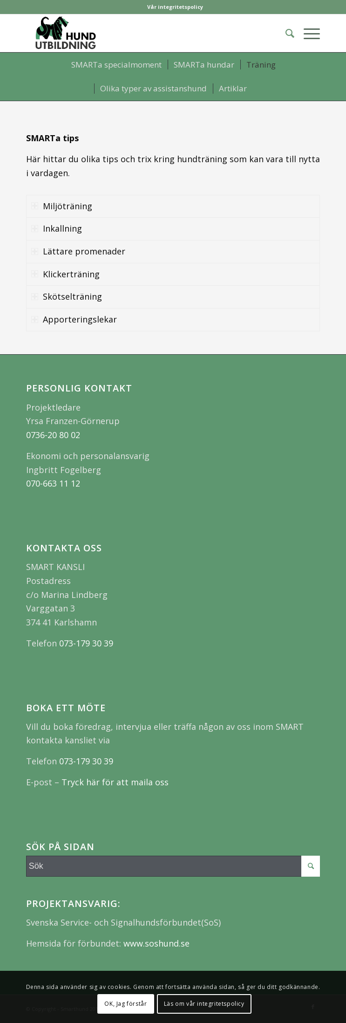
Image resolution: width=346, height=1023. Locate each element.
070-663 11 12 (53, 483)
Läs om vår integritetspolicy (204, 1004)
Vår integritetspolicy (175, 6)
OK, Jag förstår (125, 1004)
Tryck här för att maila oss (115, 782)
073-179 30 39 (86, 643)
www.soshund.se (155, 943)
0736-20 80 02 (53, 434)
